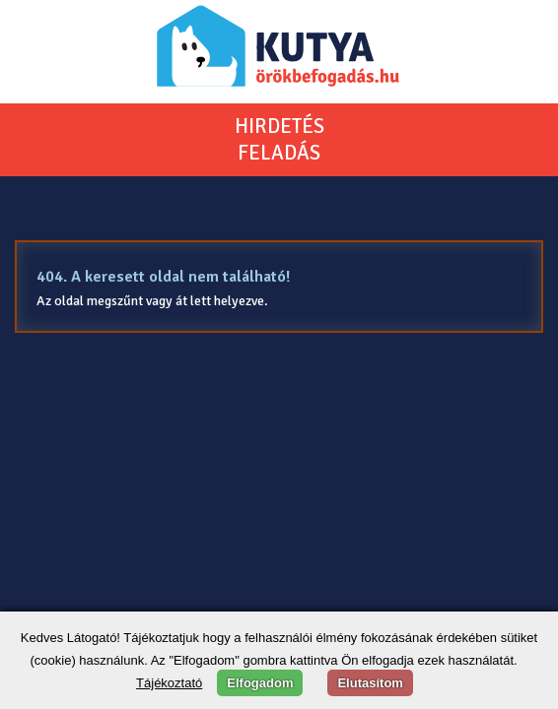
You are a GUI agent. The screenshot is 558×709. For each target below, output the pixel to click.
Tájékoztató (169, 683)
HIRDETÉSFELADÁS (279, 139)
